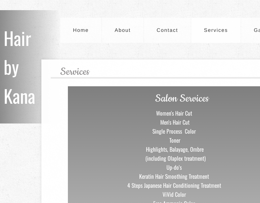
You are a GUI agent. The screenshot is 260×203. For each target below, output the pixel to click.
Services (216, 30)
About (123, 30)
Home (81, 30)
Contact (167, 30)
